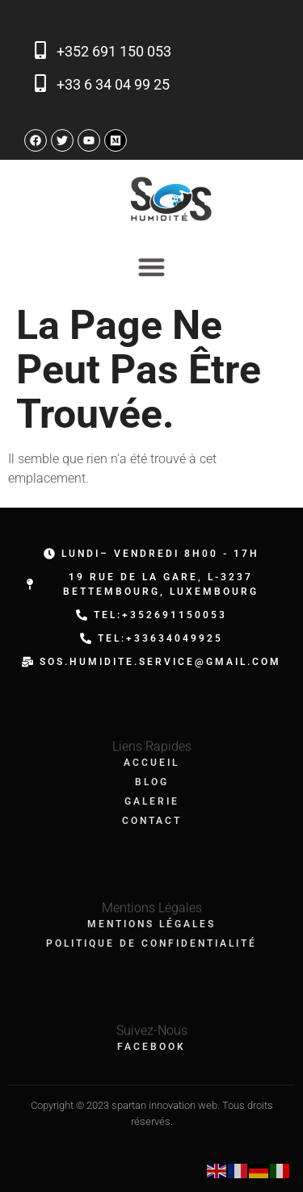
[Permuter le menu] (151, 267)
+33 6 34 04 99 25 (113, 84)
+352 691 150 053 (114, 51)
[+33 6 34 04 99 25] (40, 83)
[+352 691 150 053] (40, 50)
